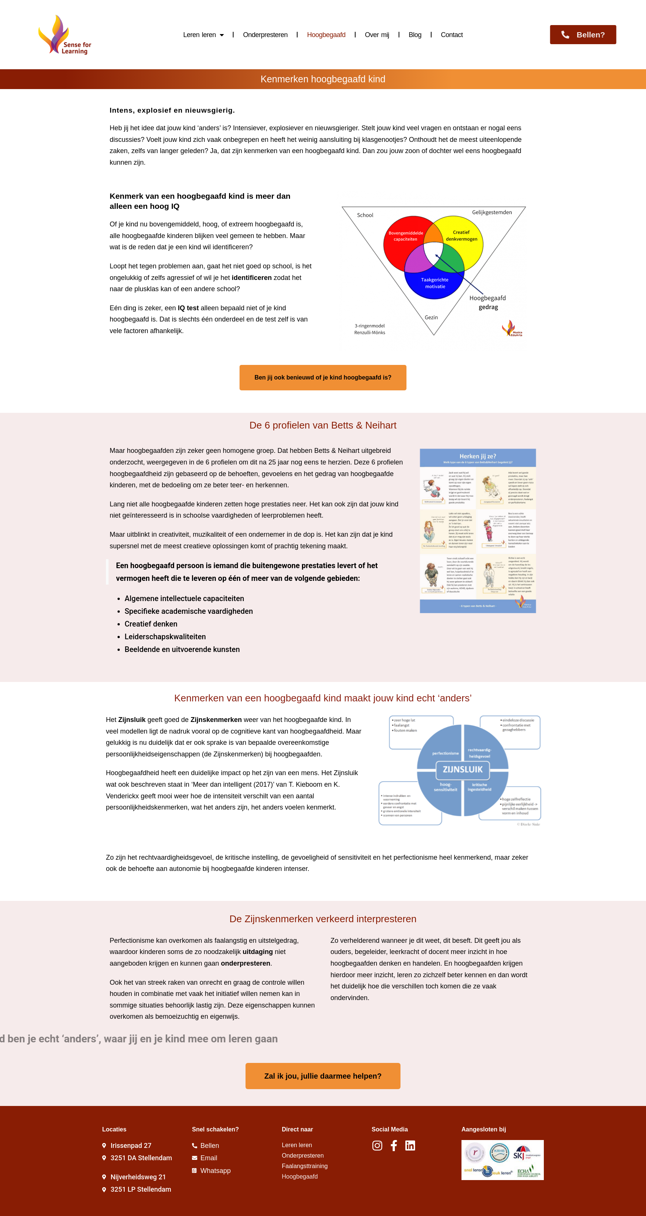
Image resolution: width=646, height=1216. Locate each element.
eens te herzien (327, 462)
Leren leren (203, 35)
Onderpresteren (265, 35)
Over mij (377, 35)
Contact (452, 35)
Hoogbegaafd (326, 35)
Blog (415, 35)
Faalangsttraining (305, 1166)
